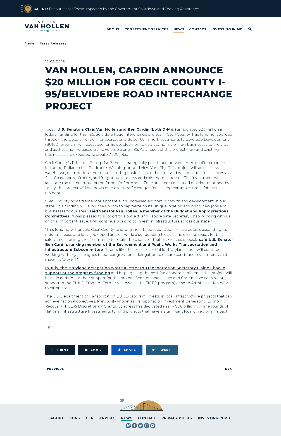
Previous (55, 369)
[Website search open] (248, 29)
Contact (198, 29)
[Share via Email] (93, 350)
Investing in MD (227, 29)
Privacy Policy (177, 418)
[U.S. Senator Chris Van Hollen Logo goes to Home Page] (49, 27)
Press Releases (53, 43)
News (178, 29)
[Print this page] (60, 350)
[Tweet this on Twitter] (162, 350)
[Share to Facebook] (126, 350)
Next (229, 369)
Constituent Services (146, 29)
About (113, 29)
